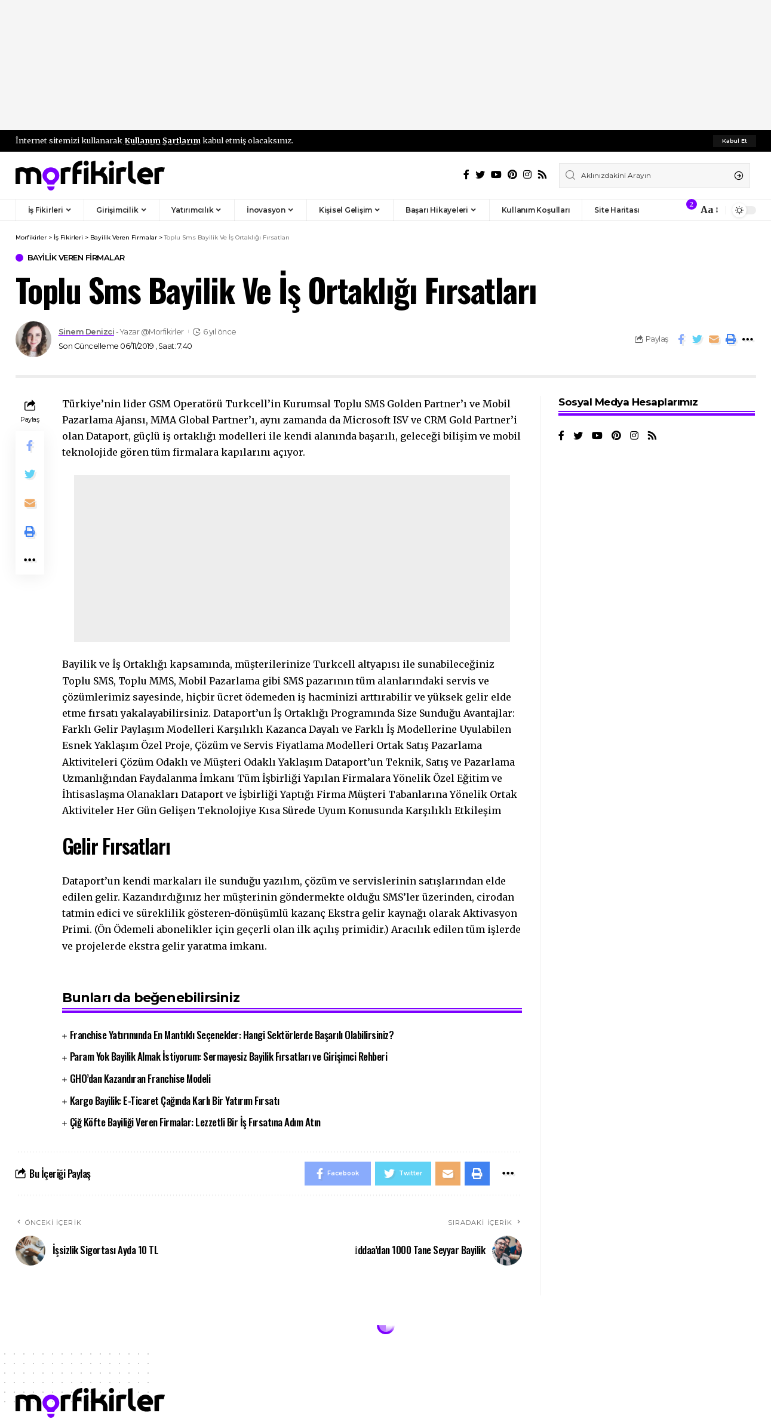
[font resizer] (709, 210)
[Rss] (542, 175)
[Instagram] (527, 175)
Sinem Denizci (87, 331)
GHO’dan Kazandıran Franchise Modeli (140, 1078)
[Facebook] (466, 175)
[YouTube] (496, 175)
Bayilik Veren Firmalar (76, 258)
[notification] (686, 210)
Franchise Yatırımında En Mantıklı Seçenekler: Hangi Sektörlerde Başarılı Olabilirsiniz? (232, 1034)
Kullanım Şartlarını (162, 140)
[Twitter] (480, 175)
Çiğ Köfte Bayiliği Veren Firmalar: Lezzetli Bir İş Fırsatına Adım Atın (195, 1121)
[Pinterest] (512, 175)
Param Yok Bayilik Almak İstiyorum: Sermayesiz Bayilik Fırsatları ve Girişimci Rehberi (229, 1056)
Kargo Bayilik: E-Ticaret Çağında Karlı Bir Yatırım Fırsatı (174, 1100)
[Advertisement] (386, 65)
